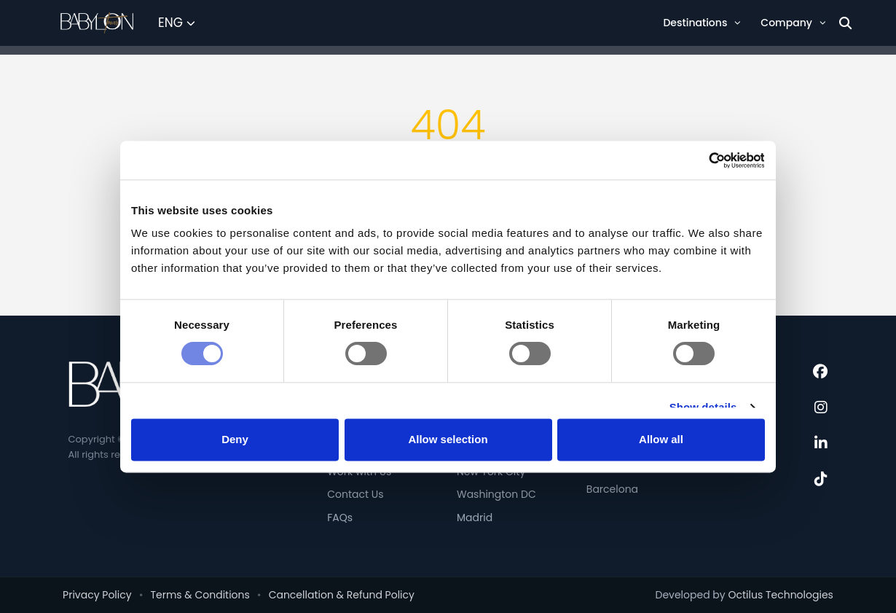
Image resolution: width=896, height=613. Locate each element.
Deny (234, 427)
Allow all (661, 427)
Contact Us (355, 494)
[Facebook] (820, 371)
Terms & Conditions (199, 594)
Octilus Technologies (780, 594)
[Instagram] (821, 407)
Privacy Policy (97, 594)
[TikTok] (821, 478)
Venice (603, 465)
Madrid (474, 517)
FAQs (340, 517)
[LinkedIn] (821, 443)
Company (793, 22)
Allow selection (447, 427)
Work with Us (359, 471)
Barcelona (612, 489)
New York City (491, 471)
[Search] (845, 23)
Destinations (701, 22)
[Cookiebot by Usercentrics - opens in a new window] (701, 175)
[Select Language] (177, 23)
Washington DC (496, 494)
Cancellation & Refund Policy (341, 594)
